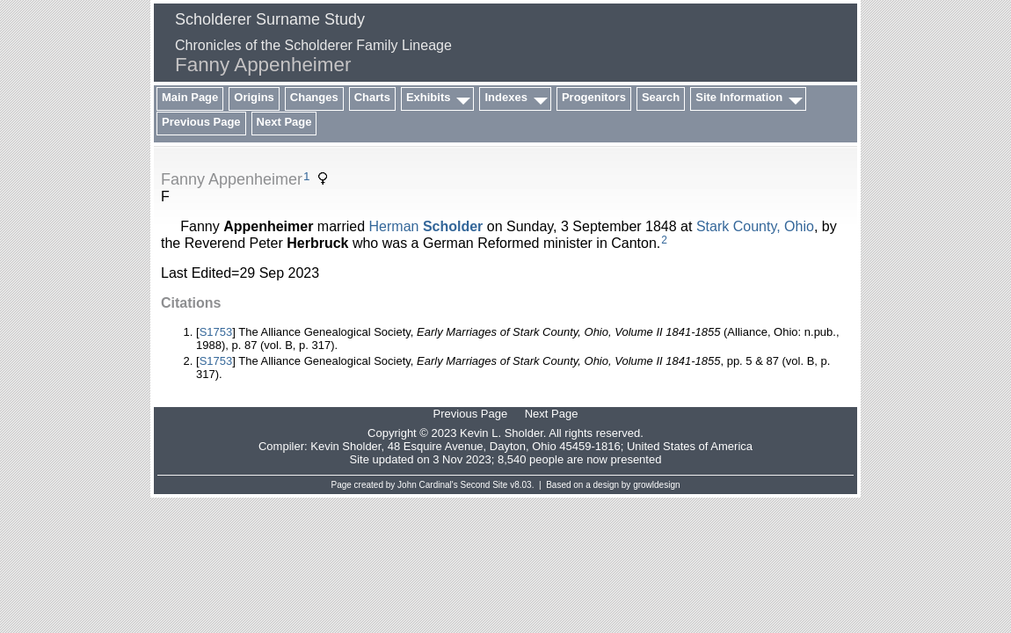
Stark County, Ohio (755, 226)
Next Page (284, 121)
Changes (314, 97)
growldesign (656, 485)
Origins (254, 97)
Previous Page (201, 121)
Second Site (484, 485)
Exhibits (428, 97)
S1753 (216, 331)
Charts (372, 97)
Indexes (505, 97)
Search (661, 97)
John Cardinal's (427, 485)
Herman (426, 226)
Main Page (190, 97)
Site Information (738, 97)
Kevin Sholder (345, 446)
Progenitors (594, 97)
